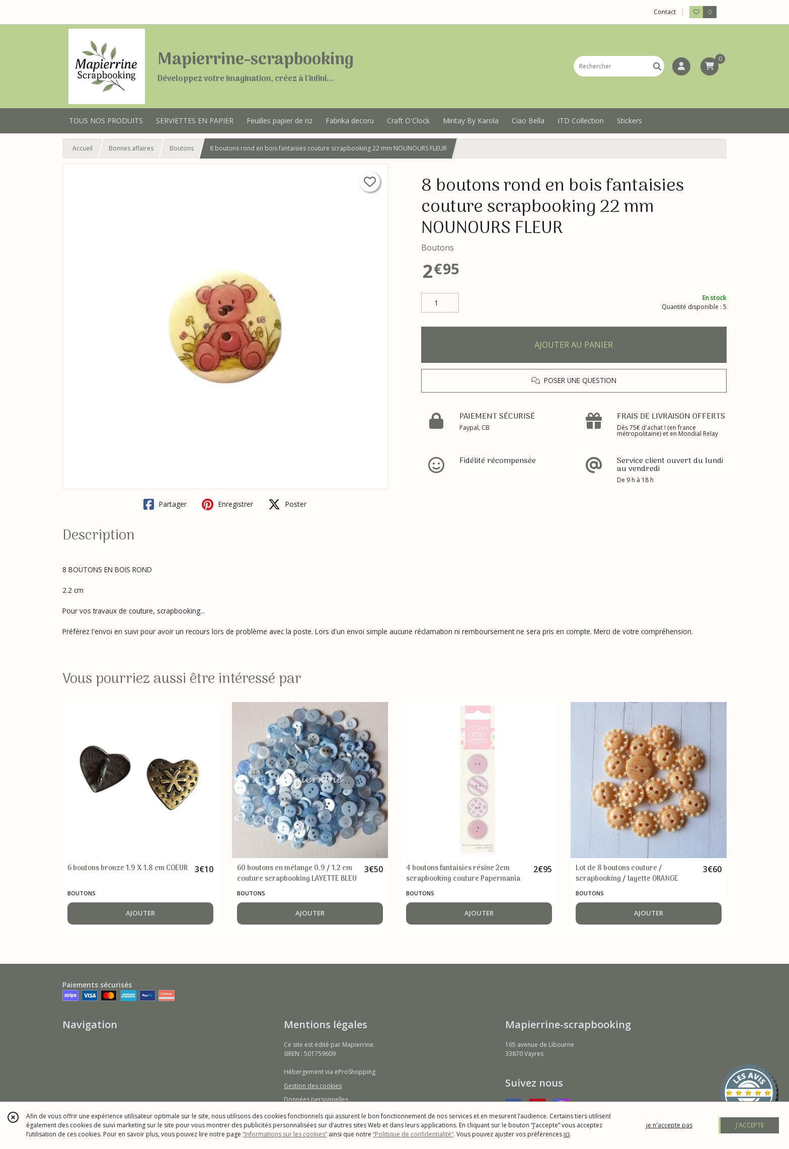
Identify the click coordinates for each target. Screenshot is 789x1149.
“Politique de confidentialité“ (413, 1134)
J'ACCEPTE (750, 1125)
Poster (287, 504)
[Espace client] (681, 66)
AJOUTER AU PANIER (573, 344)
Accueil (82, 148)
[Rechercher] (657, 66)
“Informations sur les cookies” (285, 1134)
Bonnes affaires (131, 148)
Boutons (182, 148)
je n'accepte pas (669, 1125)
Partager (165, 504)
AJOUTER (140, 912)
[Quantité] (440, 303)
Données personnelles (316, 1099)
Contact (665, 12)
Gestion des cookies (313, 1086)
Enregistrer (227, 504)
